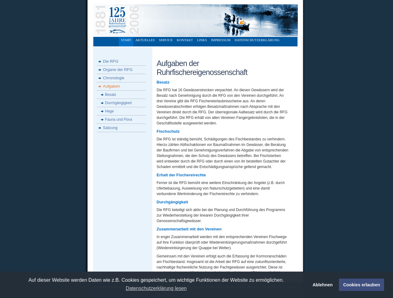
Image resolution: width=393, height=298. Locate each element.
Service (166, 40)
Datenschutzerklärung (257, 40)
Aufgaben (111, 86)
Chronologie (113, 78)
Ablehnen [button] (323, 284)
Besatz (110, 94)
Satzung (110, 127)
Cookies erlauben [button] (361, 284)
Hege (109, 111)
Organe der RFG (118, 69)
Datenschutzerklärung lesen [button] (156, 288)
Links (202, 40)
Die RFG (111, 61)
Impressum (221, 40)
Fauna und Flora (118, 119)
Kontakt (185, 40)
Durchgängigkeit (118, 103)
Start (126, 40)
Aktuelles (145, 40)
